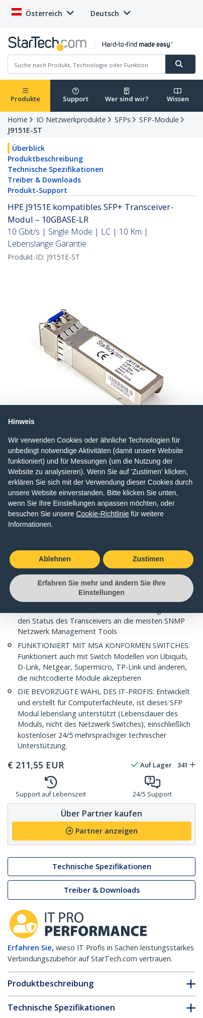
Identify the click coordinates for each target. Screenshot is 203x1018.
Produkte (25, 95)
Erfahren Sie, (31, 947)
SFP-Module (159, 119)
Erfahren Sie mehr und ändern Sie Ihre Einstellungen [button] (101, 588)
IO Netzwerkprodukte (71, 119)
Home (18, 119)
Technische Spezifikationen (56, 169)
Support (75, 95)
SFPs (123, 119)
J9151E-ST (25, 130)
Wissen (178, 95)
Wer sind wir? (127, 95)
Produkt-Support (37, 190)
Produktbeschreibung (45, 158)
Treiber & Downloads (44, 179)
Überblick (28, 148)
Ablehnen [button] (55, 559)
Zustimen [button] (148, 559)
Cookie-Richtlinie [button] (102, 514)
